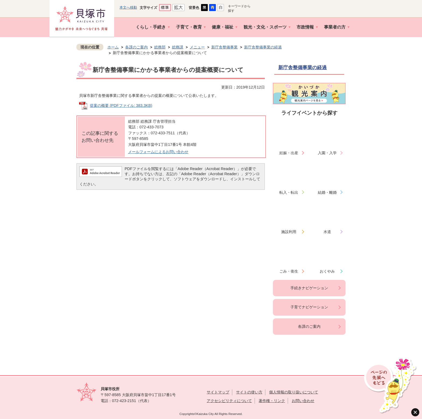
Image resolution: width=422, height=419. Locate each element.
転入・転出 (288, 192)
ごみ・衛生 (288, 271)
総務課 (177, 47)
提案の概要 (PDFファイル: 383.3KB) (121, 105)
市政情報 (305, 27)
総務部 (160, 47)
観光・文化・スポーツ (265, 27)
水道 (327, 232)
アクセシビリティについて (229, 401)
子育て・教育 (189, 27)
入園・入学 (327, 153)
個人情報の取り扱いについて (293, 392)
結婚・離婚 (327, 192)
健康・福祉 (222, 27)
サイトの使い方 (249, 392)
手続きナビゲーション (309, 288)
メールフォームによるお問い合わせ (158, 152)
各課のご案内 (136, 47)
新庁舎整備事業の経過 (263, 47)
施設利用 (288, 232)
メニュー (197, 47)
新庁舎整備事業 (224, 47)
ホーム (113, 47)
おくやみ (327, 271)
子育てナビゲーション (309, 307)
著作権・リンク (272, 401)
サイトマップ (218, 392)
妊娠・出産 (288, 153)
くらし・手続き (151, 27)
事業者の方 (335, 27)
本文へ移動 (128, 7)
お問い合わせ (303, 401)
